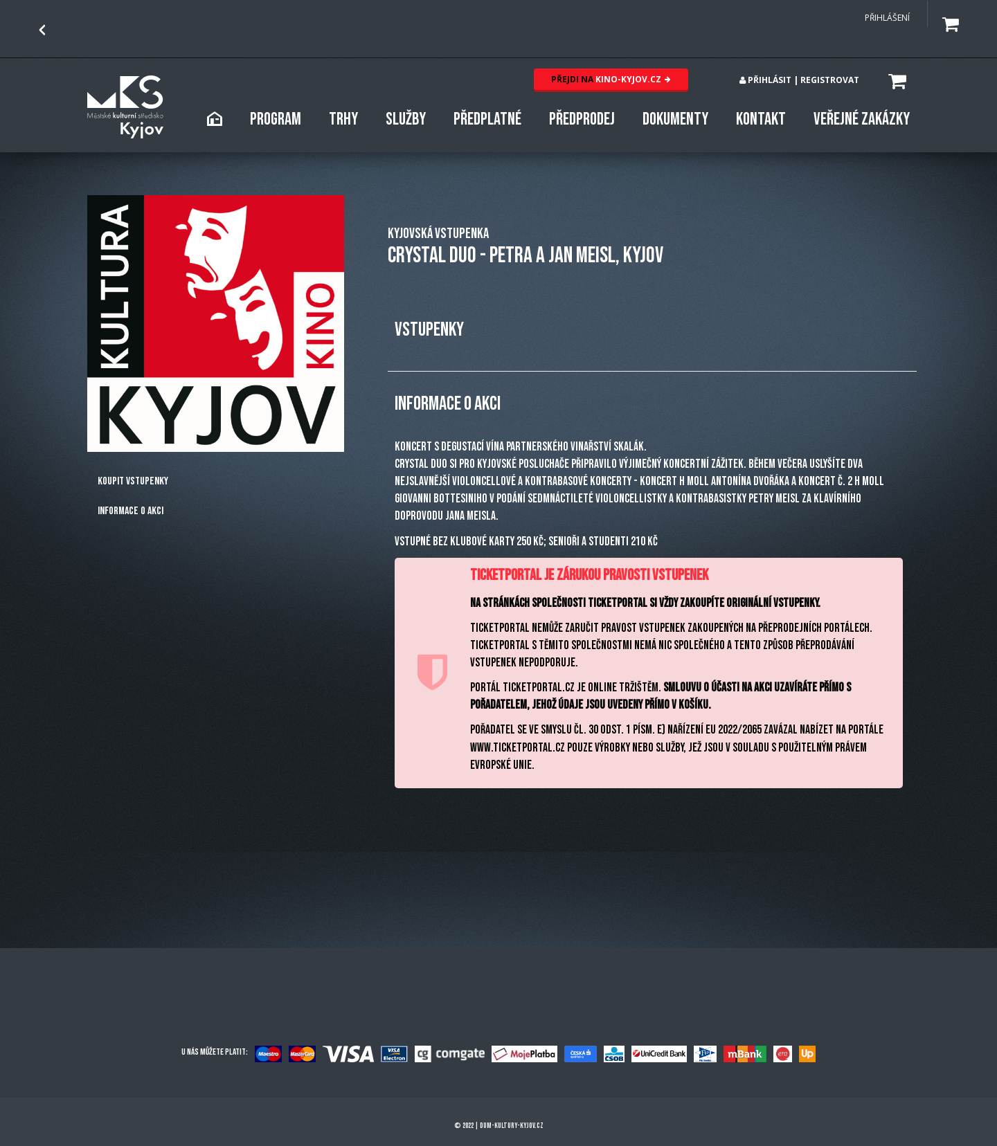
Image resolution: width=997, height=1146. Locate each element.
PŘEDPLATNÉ (487, 119)
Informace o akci (130, 511)
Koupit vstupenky (133, 481)
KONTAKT (761, 119)
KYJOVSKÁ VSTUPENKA (438, 233)
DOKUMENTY (675, 119)
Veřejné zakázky (862, 119)
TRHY (343, 119)
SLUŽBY (406, 119)
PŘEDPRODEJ (582, 119)
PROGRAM (275, 119)
